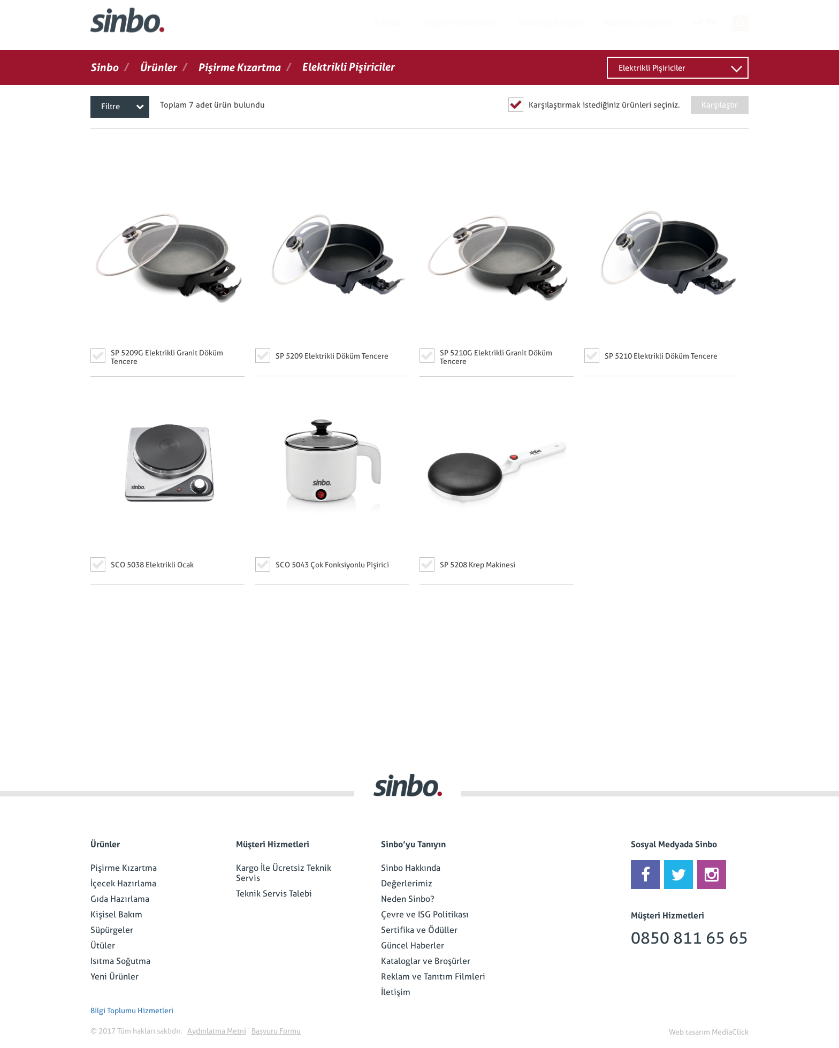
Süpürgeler (111, 930)
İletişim (395, 992)
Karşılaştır (719, 105)
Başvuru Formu (276, 1031)
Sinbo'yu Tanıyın (550, 23)
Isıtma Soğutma (120, 961)
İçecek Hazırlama (123, 883)
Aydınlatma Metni (216, 1031)
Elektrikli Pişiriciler (652, 68)
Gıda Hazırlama (119, 899)
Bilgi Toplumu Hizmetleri (131, 1010)
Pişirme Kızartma (123, 868)
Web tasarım (689, 1032)
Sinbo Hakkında (410, 868)
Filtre (122, 106)
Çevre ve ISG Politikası (425, 914)
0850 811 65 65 (689, 938)
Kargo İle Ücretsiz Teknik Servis (283, 873)
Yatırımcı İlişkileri (639, 23)
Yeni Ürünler (114, 976)
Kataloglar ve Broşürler (425, 961)
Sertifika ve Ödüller (419, 930)
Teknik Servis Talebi (274, 893)
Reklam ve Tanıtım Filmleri (433, 976)
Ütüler (102, 945)
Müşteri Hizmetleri (460, 23)
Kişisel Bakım (116, 914)
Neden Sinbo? (407, 899)
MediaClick (730, 1032)
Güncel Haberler (412, 945)
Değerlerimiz (406, 883)
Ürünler (387, 23)
